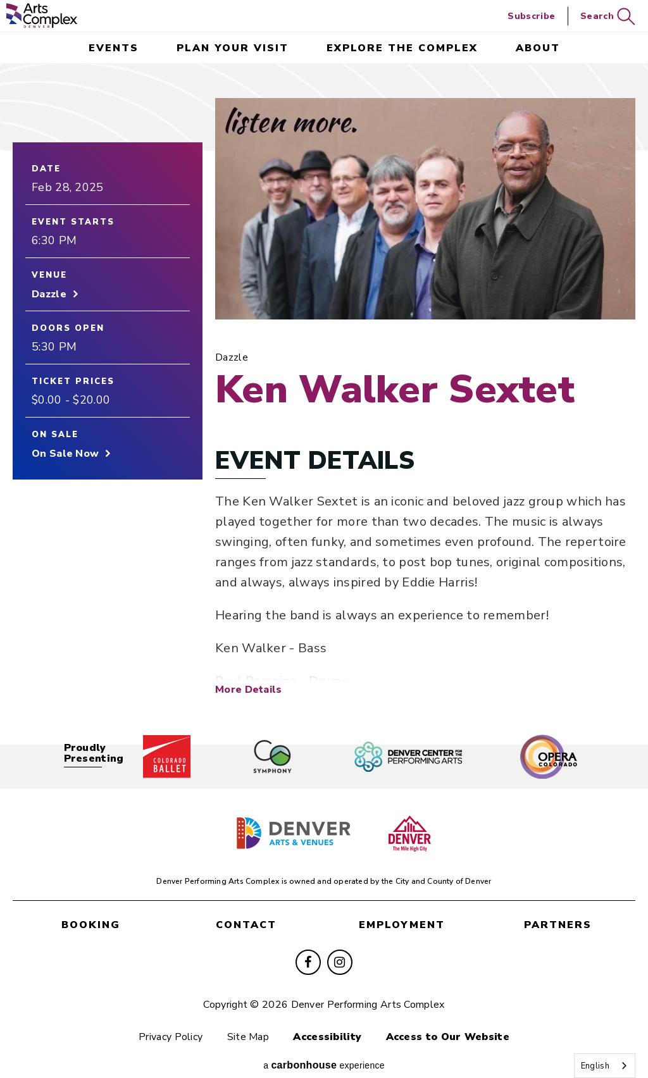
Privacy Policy (170, 1023)
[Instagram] (339, 948)
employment (402, 911)
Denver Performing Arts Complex (41, 15)
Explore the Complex (402, 48)
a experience (324, 1051)
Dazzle (49, 294)
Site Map (248, 1023)
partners (558, 911)
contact (246, 911)
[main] (324, 392)
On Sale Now (65, 454)
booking (90, 911)
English (595, 1066)
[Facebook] (308, 948)
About (538, 48)
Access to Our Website (447, 1023)
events (114, 48)
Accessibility (327, 1023)
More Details (248, 675)
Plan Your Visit (233, 48)
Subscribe (531, 16)
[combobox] (604, 1065)
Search (607, 17)
